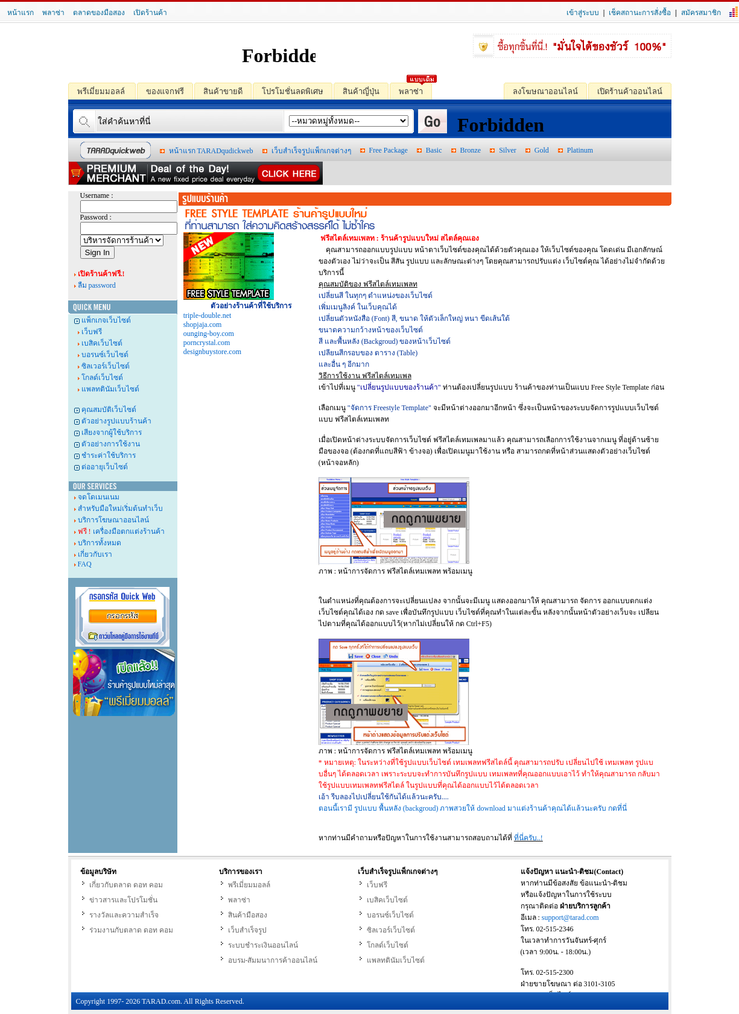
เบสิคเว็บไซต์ (101, 343)
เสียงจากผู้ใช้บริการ (111, 432)
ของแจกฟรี (160, 91)
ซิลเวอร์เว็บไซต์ (105, 366)
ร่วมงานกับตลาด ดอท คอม (131, 930)
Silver (507, 150)
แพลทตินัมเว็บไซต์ (110, 389)
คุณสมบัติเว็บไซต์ (108, 409)
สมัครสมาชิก (701, 12)
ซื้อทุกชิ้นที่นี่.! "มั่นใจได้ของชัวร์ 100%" (572, 46)
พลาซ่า (53, 12)
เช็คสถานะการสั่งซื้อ (640, 12)
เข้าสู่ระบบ (582, 12)
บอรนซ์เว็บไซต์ (104, 354)
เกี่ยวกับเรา (95, 554)
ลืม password (97, 285)
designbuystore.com (212, 351)
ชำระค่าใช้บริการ (108, 455)
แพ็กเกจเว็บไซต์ (106, 320)
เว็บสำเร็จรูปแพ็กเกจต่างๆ (311, 151)
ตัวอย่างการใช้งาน (110, 444)
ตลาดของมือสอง (99, 12)
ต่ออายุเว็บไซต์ (104, 467)
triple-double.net (207, 315)
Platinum (580, 150)
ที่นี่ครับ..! (528, 838)
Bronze (470, 150)
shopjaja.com (202, 324)
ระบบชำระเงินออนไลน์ (263, 945)
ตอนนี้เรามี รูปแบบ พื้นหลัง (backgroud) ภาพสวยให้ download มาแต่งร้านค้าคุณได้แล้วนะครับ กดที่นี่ (473, 808)
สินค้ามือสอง (247, 915)
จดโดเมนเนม (98, 497)
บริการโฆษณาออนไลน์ (113, 520)
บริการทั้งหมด (99, 543)
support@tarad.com (570, 917)
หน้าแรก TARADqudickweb (211, 151)
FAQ (85, 564)
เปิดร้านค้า (150, 12)
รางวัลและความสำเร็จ (124, 915)
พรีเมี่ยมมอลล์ (97, 91)
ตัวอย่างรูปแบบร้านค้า (116, 421)
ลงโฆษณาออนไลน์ (541, 91)
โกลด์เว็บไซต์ (102, 377)
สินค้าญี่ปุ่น (356, 91)
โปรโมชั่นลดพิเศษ (288, 91)
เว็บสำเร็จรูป (247, 930)
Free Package (388, 150)
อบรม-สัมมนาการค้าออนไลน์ (273, 960)
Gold (541, 150)
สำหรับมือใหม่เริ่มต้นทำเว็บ (120, 508)
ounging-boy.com (208, 333)
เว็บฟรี (91, 332)
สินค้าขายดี (218, 91)
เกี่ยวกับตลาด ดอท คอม (126, 885)
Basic (434, 150)
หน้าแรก (20, 12)
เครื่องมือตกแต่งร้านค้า (121, 531)
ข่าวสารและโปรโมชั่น (123, 900)
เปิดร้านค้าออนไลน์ (625, 91)
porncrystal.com (206, 342)
